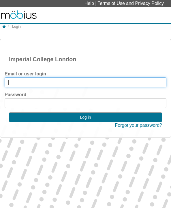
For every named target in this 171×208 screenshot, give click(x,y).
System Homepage (19, 15)
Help (89, 3)
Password (16, 94)
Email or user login (25, 73)
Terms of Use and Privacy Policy (131, 3)
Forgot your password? (138, 125)
